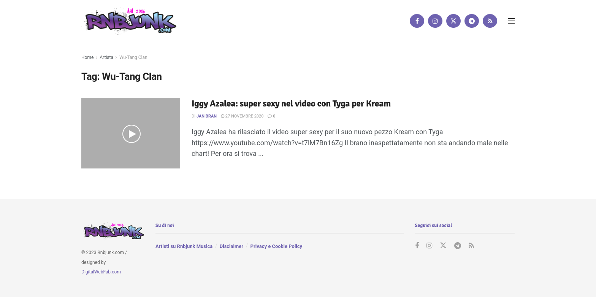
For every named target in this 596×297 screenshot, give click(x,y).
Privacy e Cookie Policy (276, 246)
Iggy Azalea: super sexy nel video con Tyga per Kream (291, 103)
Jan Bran (207, 116)
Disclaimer (231, 246)
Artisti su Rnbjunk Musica (183, 246)
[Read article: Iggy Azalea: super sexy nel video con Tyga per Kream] (130, 133)
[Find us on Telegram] (471, 21)
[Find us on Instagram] (435, 21)
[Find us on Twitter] (453, 21)
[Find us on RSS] (490, 21)
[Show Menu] (511, 21)
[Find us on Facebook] (417, 21)
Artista (106, 57)
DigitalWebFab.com (101, 272)
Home (87, 57)
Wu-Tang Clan (133, 57)
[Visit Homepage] (128, 21)
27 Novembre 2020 (242, 116)
